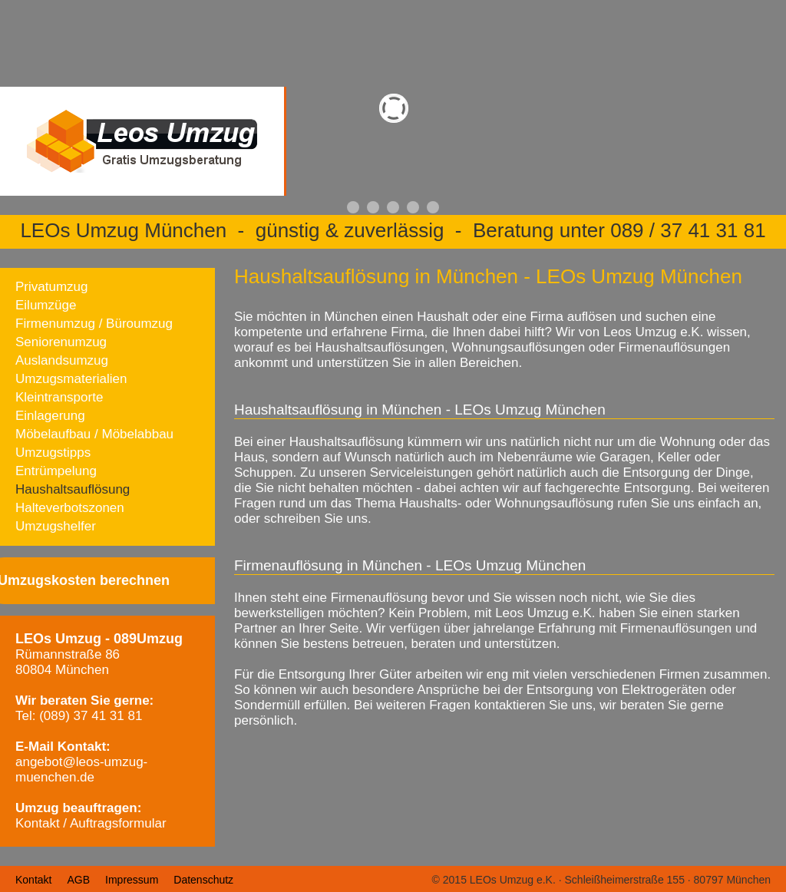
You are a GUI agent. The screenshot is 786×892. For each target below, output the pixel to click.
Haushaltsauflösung (72, 489)
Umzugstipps (53, 452)
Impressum (131, 880)
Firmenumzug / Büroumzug (94, 323)
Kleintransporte (59, 397)
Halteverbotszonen (69, 508)
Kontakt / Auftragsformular (91, 823)
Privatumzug (51, 286)
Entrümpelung (56, 471)
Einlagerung (50, 415)
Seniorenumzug (61, 342)
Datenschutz (203, 880)
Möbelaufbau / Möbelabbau (94, 434)
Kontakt (33, 880)
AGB (78, 880)
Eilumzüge (45, 305)
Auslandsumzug (61, 360)
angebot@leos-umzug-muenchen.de (81, 770)
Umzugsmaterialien (71, 379)
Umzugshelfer (55, 526)
